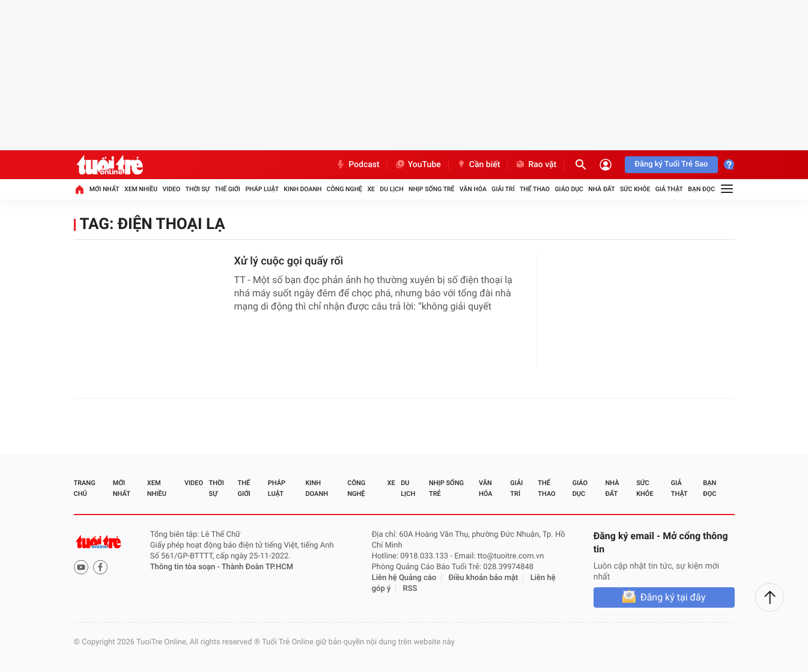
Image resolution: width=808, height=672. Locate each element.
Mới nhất (105, 189)
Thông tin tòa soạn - (186, 567)
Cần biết (478, 165)
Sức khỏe (635, 189)
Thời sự (198, 189)
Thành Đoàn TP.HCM (257, 567)
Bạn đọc (701, 189)
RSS (410, 588)
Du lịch (391, 189)
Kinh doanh (302, 189)
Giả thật (669, 189)
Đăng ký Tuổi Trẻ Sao (671, 164)
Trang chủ (85, 488)
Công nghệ (344, 189)
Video (171, 189)
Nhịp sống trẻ (432, 189)
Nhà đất (601, 189)
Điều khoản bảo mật (483, 577)
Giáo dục (568, 189)
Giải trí (502, 189)
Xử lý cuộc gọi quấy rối (289, 261)
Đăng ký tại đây (672, 597)
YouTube (418, 165)
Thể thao (535, 189)
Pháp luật (262, 189)
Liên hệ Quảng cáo (404, 577)
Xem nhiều (140, 189)
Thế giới (227, 189)
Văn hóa (473, 189)
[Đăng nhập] (605, 164)
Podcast (357, 165)
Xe (371, 189)
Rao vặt (535, 165)
